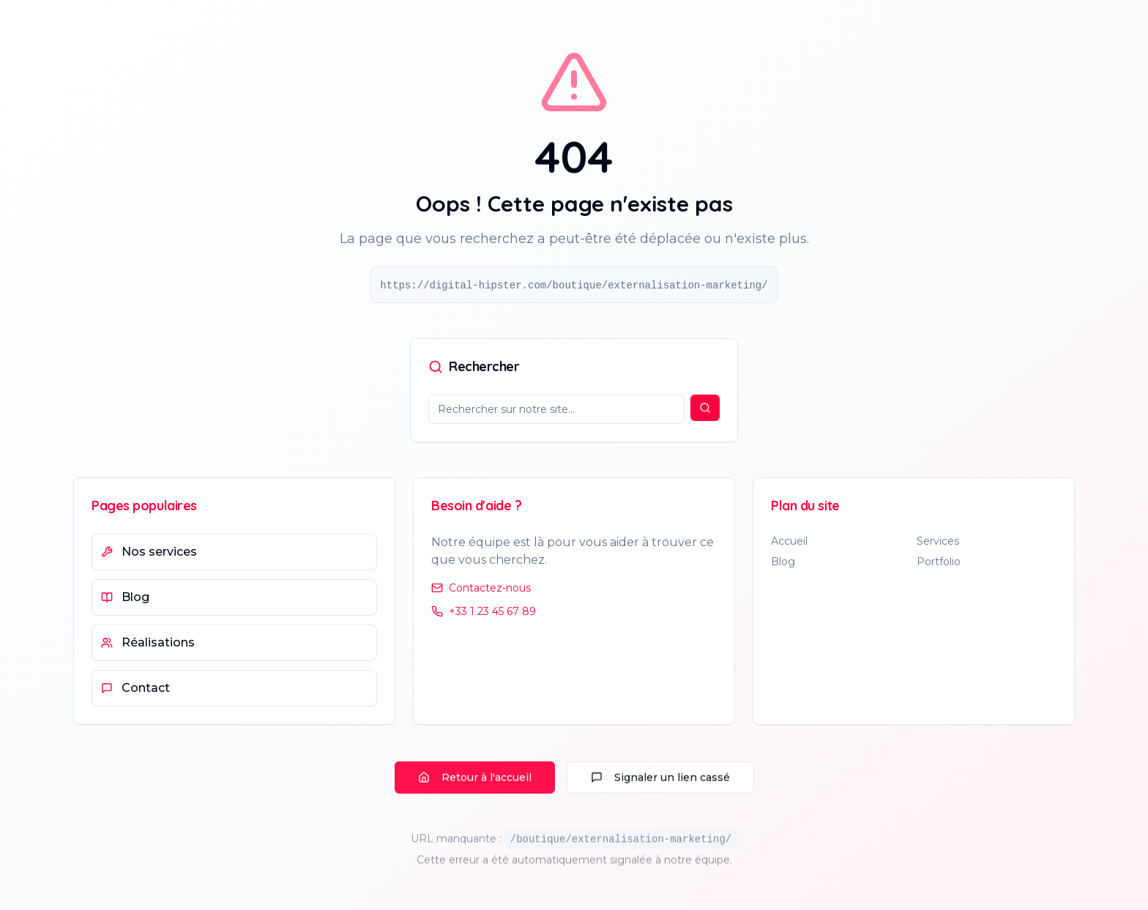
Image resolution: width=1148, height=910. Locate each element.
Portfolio (939, 563)
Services (938, 542)
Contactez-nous (481, 587)
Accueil (789, 542)
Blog (783, 563)
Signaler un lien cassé (660, 780)
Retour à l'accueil (475, 780)
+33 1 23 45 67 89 (483, 611)
